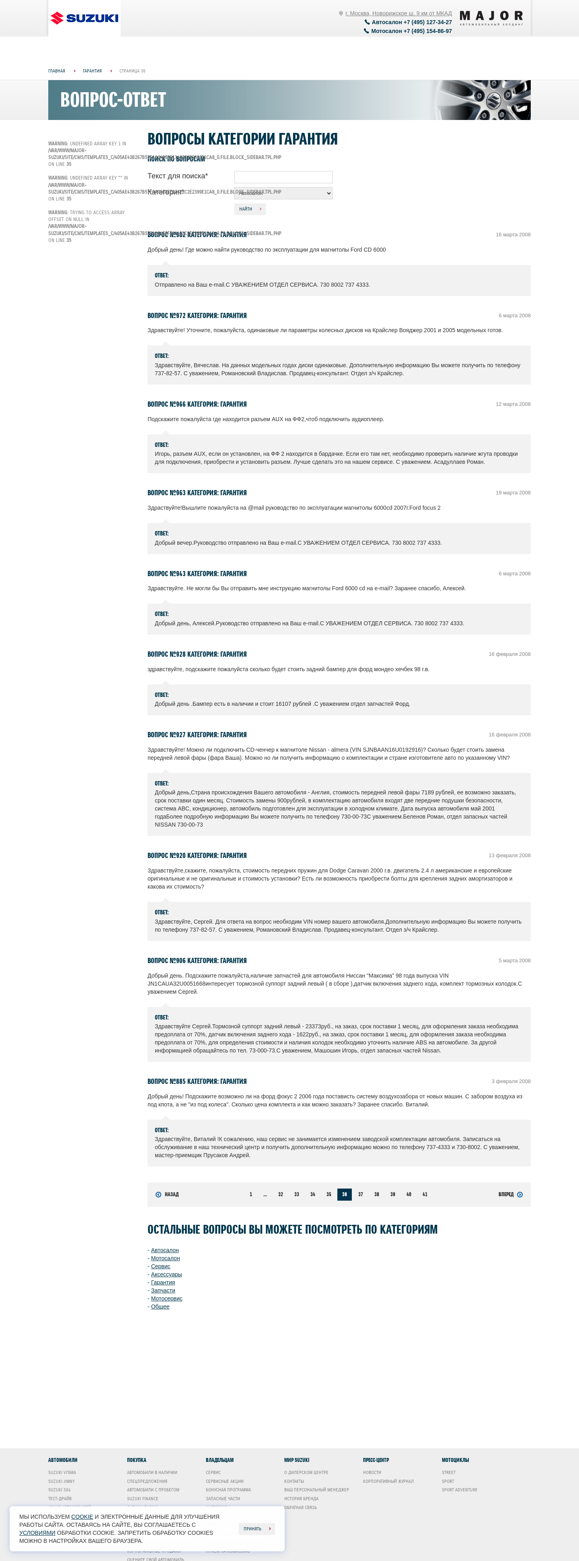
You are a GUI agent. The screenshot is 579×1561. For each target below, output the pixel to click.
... (265, 1194)
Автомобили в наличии (152, 1472)
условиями (37, 1533)
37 (360, 1194)
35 (328, 1194)
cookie (82, 1516)
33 (296, 1194)
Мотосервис (167, 1298)
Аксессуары (166, 1274)
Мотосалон (165, 1258)
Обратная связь (300, 1507)
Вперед (511, 1194)
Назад (167, 1194)
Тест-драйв (60, 1498)
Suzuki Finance (142, 1498)
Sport (448, 1481)
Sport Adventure (460, 1490)
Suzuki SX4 (59, 1490)
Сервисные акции (225, 1481)
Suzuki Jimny (61, 1481)
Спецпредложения (147, 1481)
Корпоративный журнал (388, 1481)
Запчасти (163, 1290)
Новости (372, 1472)
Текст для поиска (178, 176)
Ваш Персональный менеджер (316, 1490)
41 (425, 1194)
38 (376, 1194)
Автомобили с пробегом (153, 1490)
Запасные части (223, 1498)
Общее (160, 1306)
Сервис (160, 1266)
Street (449, 1472)
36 (344, 1194)
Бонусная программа (228, 1490)
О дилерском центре (306, 1472)
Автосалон (165, 1250)
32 (280, 1194)
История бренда (301, 1498)
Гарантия (163, 1282)
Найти (245, 209)
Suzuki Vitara (62, 1472)
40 (409, 1194)
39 (392, 1194)
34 (312, 1194)
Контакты (294, 1481)
